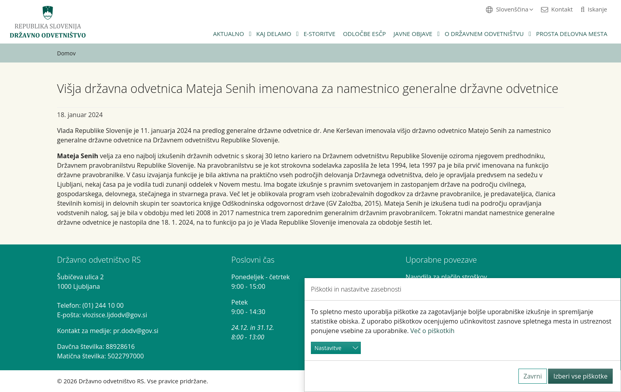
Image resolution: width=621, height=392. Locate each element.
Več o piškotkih (432, 330)
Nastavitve (327, 348)
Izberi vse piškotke (580, 376)
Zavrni (533, 376)
